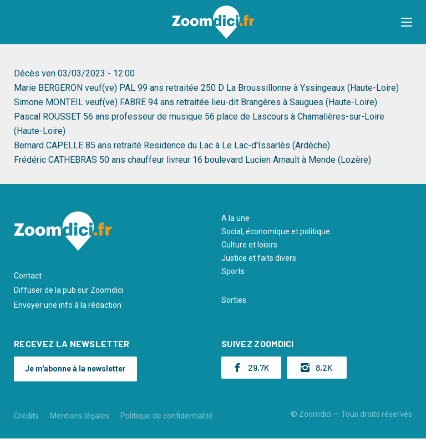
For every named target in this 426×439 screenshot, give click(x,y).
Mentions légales (79, 415)
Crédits (26, 415)
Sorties (233, 300)
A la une (235, 218)
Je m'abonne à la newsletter (75, 368)
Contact (28, 275)
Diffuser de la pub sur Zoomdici (68, 290)
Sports (233, 271)
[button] (406, 22)
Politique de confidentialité (166, 415)
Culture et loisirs (249, 244)
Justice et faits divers (258, 258)
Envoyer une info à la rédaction (67, 305)
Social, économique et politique (275, 231)
